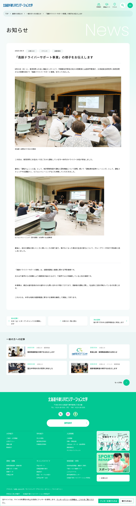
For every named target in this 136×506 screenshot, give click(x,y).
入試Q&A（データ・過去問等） (76, 444)
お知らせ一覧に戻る (69, 321)
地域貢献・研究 (73, 461)
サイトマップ (30, 489)
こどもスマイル (71, 472)
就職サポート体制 (11, 469)
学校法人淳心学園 (12, 494)
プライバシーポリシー (43, 489)
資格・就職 (10, 461)
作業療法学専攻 (41, 444)
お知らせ (104, 478)
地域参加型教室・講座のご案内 (76, 466)
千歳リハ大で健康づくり (74, 469)
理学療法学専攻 (41, 441)
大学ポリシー (10, 441)
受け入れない (127, 501)
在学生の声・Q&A (42, 478)
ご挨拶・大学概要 (11, 438)
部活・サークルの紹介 (43, 475)
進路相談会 (70, 447)
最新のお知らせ (17, 13)
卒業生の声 (9, 475)
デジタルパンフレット (74, 450)
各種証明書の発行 (42, 469)
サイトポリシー (57, 489)
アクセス (9, 489)
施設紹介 (39, 472)
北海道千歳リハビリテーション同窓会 (78, 478)
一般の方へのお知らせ (33, 13)
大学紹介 (9, 433)
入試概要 (69, 438)
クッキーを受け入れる (108, 501)
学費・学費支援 (71, 441)
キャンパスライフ (43, 461)
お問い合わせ (18, 489)
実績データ (9, 472)
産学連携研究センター (74, 475)
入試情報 (70, 433)
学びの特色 (40, 438)
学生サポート (41, 466)
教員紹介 (9, 447)
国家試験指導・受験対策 (14, 466)
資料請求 (68, 423)
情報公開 (9, 444)
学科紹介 (40, 433)
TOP (6, 13)
